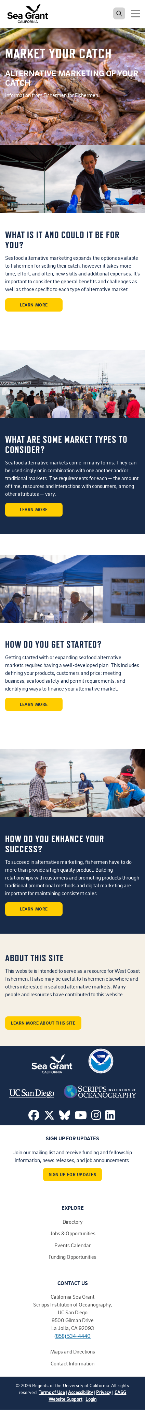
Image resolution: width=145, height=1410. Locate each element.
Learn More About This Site (43, 1023)
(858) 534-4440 (72, 1335)
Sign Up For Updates (72, 1174)
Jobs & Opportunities (72, 1233)
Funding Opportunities (72, 1256)
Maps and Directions (72, 1351)
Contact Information (72, 1363)
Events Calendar (72, 1245)
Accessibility (80, 1392)
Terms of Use (52, 1392)
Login (90, 1399)
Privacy (103, 1392)
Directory (73, 1221)
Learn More (34, 304)
